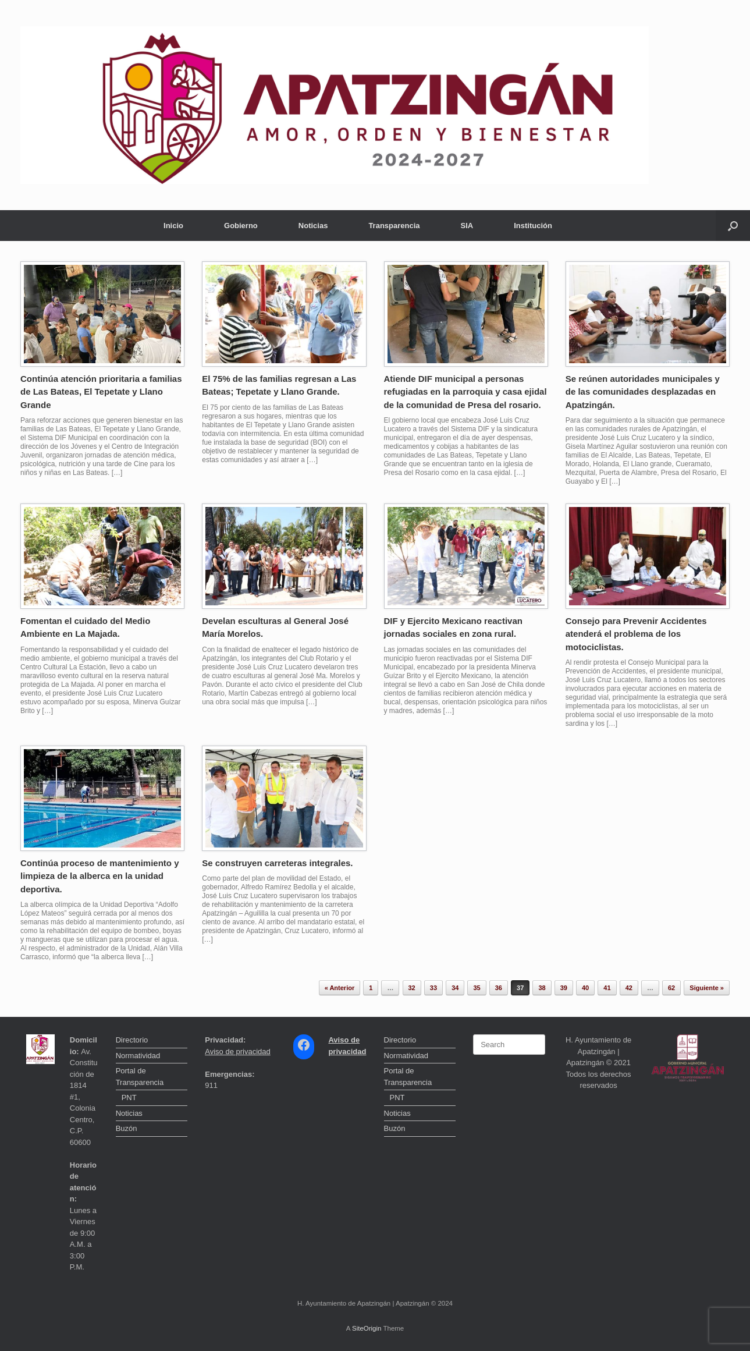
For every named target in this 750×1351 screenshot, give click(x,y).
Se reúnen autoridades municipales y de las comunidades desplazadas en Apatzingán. (643, 392)
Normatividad (138, 1055)
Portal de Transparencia (140, 1076)
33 (433, 987)
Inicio (173, 225)
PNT (129, 1097)
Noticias (313, 225)
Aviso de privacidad (238, 1051)
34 (455, 987)
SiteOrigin (367, 1328)
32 (411, 987)
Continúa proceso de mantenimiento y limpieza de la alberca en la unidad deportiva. (99, 876)
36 (498, 987)
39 (563, 987)
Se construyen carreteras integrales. (277, 863)
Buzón (126, 1128)
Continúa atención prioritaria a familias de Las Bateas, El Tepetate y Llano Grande (101, 392)
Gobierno (241, 225)
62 (671, 987)
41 (606, 987)
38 (541, 987)
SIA (467, 225)
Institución (533, 225)
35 (476, 987)
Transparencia (394, 225)
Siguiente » (706, 987)
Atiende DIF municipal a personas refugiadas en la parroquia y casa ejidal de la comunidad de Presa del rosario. (465, 392)
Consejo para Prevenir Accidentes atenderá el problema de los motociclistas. (636, 634)
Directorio (132, 1040)
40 (585, 987)
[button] (733, 225)
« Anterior (340, 987)
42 (628, 987)
